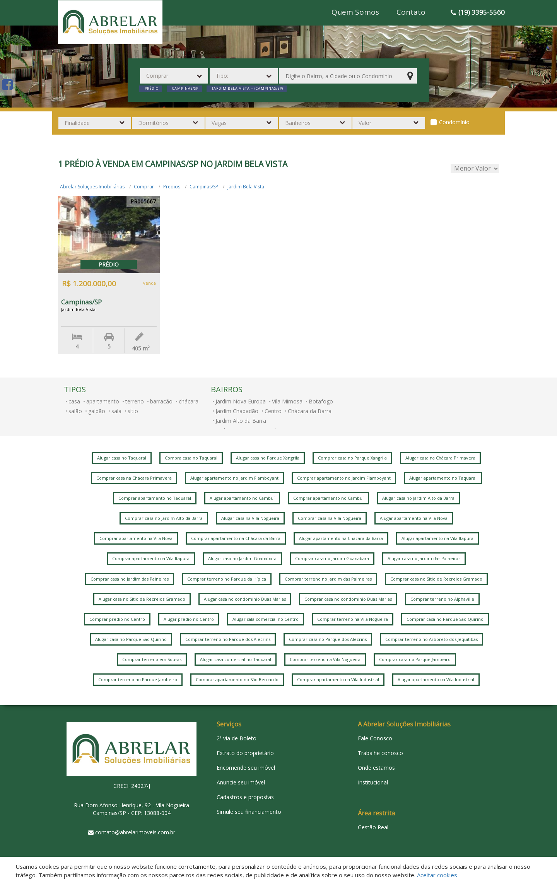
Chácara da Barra (309, 411)
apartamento (102, 401)
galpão (96, 411)
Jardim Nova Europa (240, 401)
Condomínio (454, 122)
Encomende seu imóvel (246, 767)
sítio (133, 411)
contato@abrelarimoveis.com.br (135, 832)
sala (116, 411)
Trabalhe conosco (380, 753)
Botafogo (321, 401)
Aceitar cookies (437, 875)
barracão (161, 401)
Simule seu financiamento (249, 811)
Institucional (373, 782)
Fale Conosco (375, 738)
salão (75, 411)
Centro (273, 411)
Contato (410, 12)
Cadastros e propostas (245, 797)
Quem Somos (355, 12)
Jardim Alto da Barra (240, 420)
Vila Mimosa (287, 401)
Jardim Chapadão (236, 411)
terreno (134, 401)
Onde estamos (376, 767)
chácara (188, 401)
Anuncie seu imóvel (241, 782)
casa (74, 401)
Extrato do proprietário (245, 753)
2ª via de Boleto (236, 738)
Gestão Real (373, 827)
